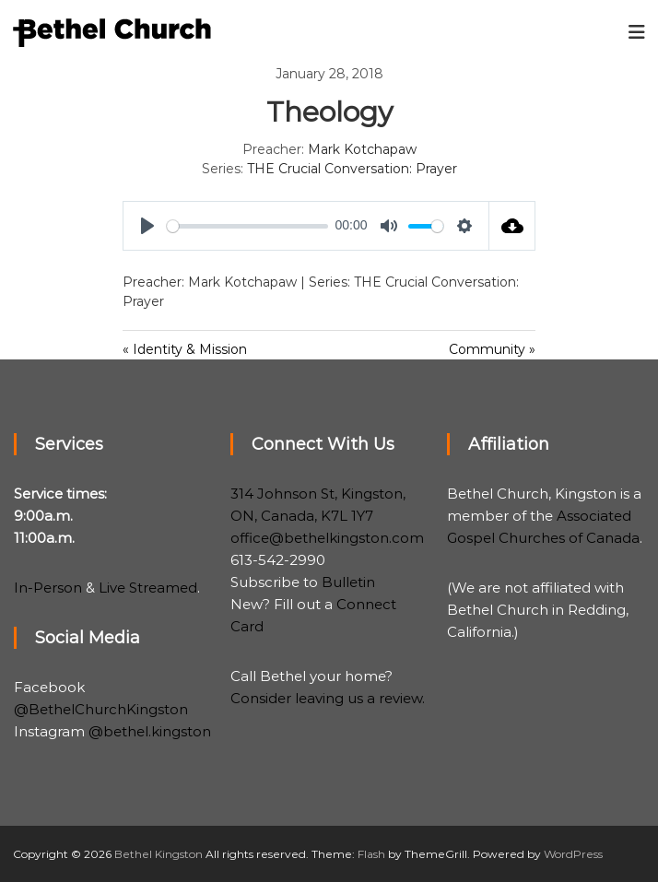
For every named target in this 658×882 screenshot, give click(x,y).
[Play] (147, 226)
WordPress (573, 854)
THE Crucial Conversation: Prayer (352, 168)
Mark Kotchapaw (362, 149)
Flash (371, 854)
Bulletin (348, 582)
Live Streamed (148, 587)
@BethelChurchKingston (101, 709)
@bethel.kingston (149, 731)
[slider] (247, 226)
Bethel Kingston (158, 854)
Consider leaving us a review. (327, 698)
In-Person (48, 587)
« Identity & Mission (185, 349)
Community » (492, 349)
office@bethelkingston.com (327, 538)
